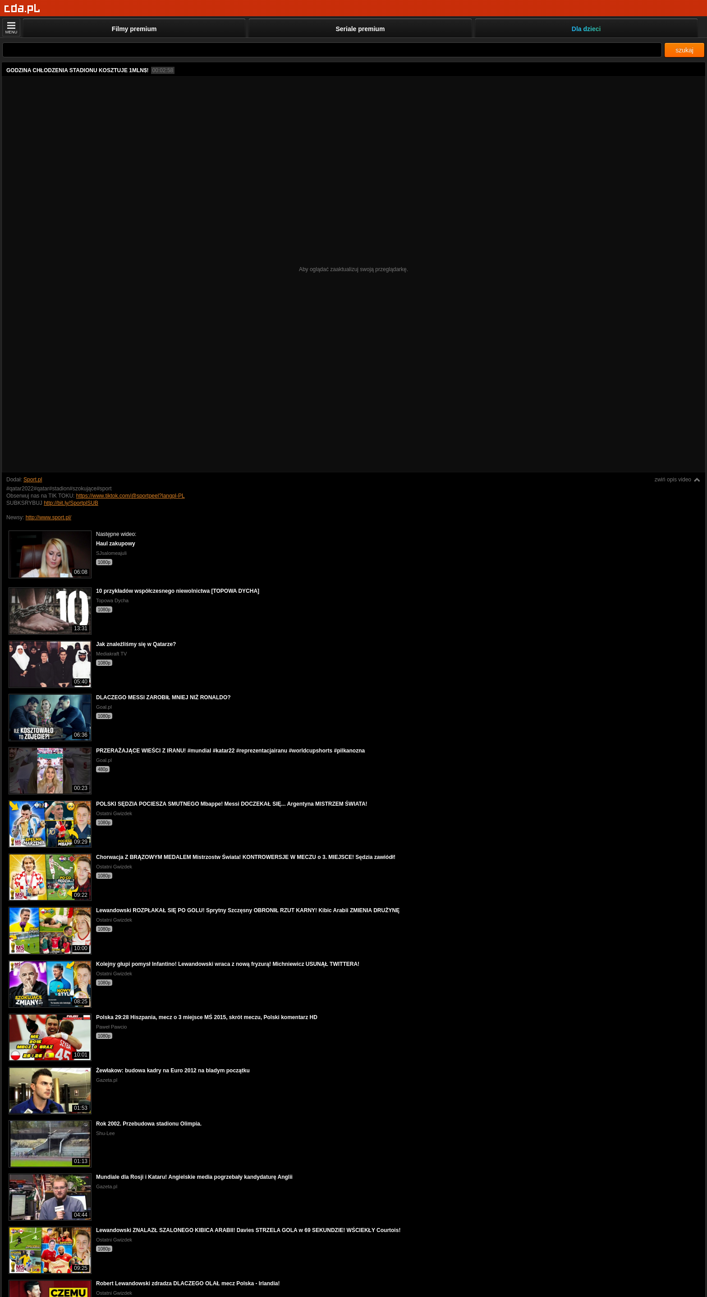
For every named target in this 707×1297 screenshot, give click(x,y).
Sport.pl (32, 479)
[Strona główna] (22, 8)
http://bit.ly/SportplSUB (71, 503)
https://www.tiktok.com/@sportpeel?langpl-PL (130, 496)
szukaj (684, 50)
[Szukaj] (332, 49)
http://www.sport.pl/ (48, 517)
